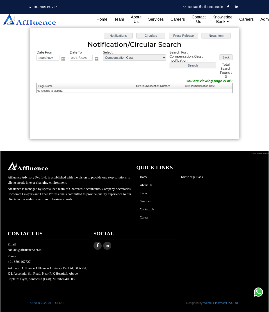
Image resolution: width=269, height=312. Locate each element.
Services (156, 19)
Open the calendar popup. (64, 59)
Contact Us (199, 19)
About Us (136, 19)
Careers (178, 19)
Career (143, 217)
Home (102, 19)
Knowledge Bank (222, 19)
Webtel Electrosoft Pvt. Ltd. (221, 303)
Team (119, 19)
